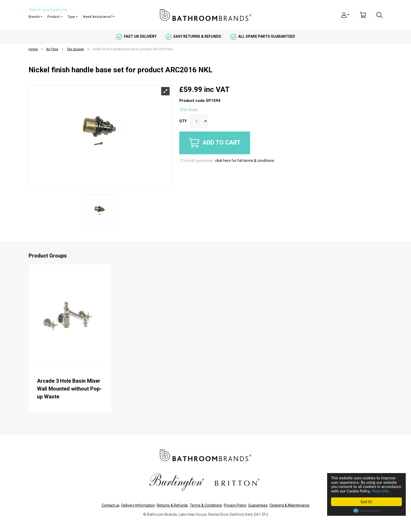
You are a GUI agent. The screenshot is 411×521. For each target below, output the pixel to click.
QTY (183, 121)
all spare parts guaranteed (262, 36)
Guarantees (258, 505)
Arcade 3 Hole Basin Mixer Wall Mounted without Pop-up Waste (69, 389)
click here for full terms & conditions (244, 160)
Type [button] (71, 17)
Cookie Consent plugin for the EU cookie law (367, 511)
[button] (345, 15)
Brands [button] (34, 17)
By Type (52, 49)
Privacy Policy (235, 505)
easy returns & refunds (193, 36)
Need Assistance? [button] (97, 17)
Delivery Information (138, 505)
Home (33, 49)
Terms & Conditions (206, 505)
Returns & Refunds (172, 505)
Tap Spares (75, 49)
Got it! (366, 501)
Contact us (111, 505)
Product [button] (53, 17)
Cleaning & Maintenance (289, 505)
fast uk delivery (136, 36)
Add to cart (215, 143)
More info (340, 490)
